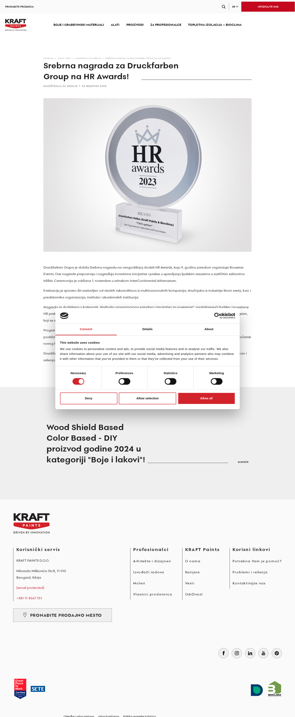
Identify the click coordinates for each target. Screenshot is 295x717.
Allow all (206, 398)
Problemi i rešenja (250, 572)
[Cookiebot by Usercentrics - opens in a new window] (217, 316)
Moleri (139, 583)
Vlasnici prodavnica (152, 594)
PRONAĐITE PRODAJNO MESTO (62, 615)
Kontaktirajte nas (249, 583)
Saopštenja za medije (88, 58)
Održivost (194, 594)
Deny (88, 398)
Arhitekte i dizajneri (152, 561)
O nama (193, 561)
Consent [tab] (86, 329)
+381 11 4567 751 (29, 598)
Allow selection (147, 398)
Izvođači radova (148, 572)
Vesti (189, 583)
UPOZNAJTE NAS (268, 6)
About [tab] (208, 329)
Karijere (192, 572)
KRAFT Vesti (64, 58)
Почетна (48, 58)
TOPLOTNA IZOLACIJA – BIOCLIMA (215, 25)
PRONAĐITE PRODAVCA (19, 6)
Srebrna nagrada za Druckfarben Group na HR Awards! (138, 58)
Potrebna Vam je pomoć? (257, 561)
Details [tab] (147, 329)
